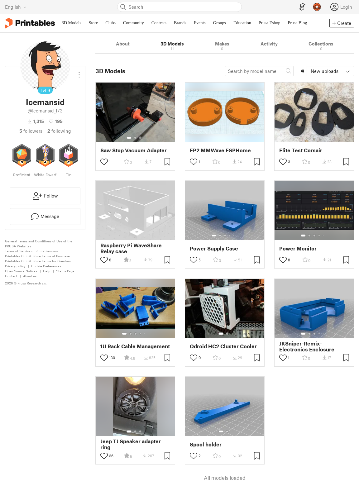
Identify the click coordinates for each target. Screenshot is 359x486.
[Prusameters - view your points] (317, 7)
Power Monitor (298, 248)
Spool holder (206, 444)
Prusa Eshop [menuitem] (269, 23)
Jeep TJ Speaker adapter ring (130, 444)
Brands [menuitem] (180, 23)
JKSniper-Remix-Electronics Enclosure (306, 346)
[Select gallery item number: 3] (140, 137)
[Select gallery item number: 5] (234, 235)
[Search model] (259, 71)
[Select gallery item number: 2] (135, 137)
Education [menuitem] (242, 23)
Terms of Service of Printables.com (31, 251)
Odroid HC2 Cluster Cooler (223, 346)
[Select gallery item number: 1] (129, 137)
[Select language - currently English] (15, 7)
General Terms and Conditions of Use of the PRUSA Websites (38, 243)
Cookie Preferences (46, 266)
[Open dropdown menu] (79, 72)
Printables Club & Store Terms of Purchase (37, 256)
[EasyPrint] (302, 7)
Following (59, 131)
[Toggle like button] (104, 162)
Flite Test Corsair (300, 150)
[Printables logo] (30, 23)
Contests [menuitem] (158, 23)
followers (30, 131)
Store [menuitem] (93, 23)
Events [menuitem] (200, 23)
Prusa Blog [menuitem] (297, 23)
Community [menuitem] (133, 23)
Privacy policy (15, 266)
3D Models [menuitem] (71, 23)
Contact (11, 276)
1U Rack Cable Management (135, 346)
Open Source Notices (21, 271)
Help (46, 271)
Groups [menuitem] (219, 23)
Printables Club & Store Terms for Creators (38, 261)
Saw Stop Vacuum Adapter (133, 150)
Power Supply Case (214, 248)
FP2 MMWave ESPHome (220, 150)
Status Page (65, 271)
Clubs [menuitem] (110, 23)
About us (29, 276)
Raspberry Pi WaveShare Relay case (131, 248)
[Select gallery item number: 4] (230, 235)
